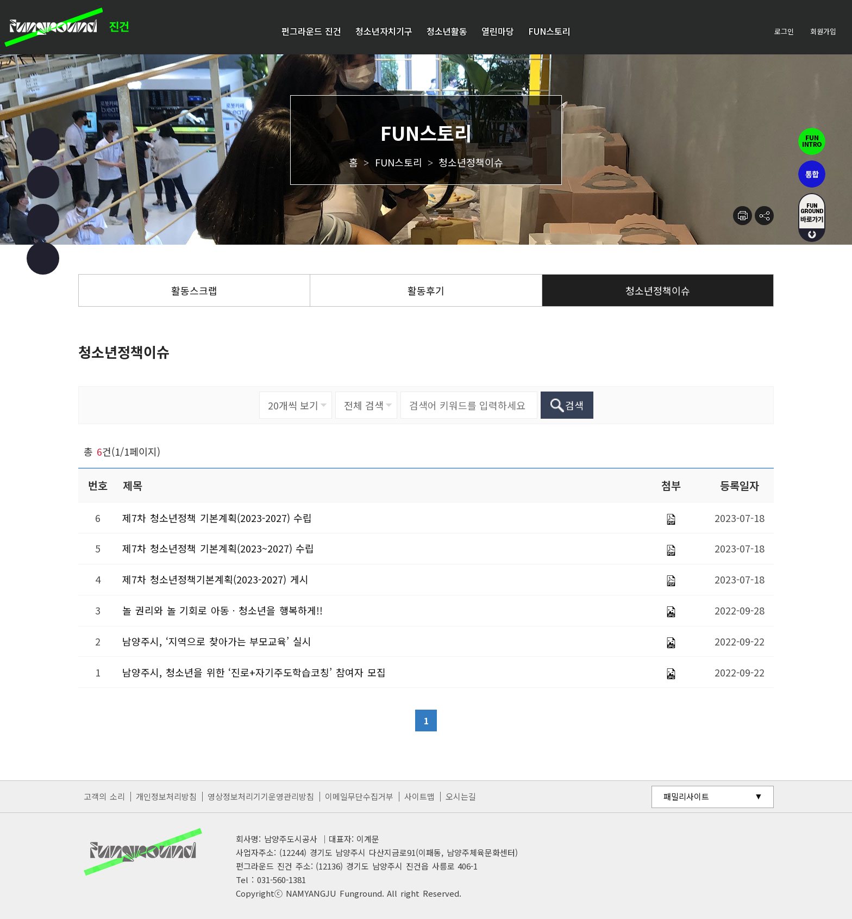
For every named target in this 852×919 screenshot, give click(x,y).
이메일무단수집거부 (359, 796)
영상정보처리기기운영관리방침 (261, 796)
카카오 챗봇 (43, 258)
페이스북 (43, 144)
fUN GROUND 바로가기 (811, 217)
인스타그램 (43, 182)
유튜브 (43, 220)
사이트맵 (419, 796)
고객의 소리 (104, 796)
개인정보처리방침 (166, 796)
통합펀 (811, 174)
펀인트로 (811, 141)
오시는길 (461, 796)
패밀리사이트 (686, 796)
